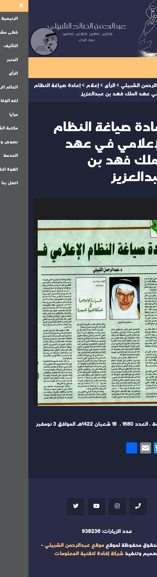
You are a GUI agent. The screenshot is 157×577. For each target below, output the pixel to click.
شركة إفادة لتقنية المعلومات (60, 553)
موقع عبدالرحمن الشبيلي (46, 545)
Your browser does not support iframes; (78, 302)
